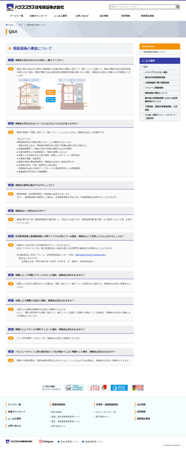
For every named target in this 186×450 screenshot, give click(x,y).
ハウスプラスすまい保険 (156, 72)
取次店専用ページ (69, 442)
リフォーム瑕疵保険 (154, 88)
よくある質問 (60, 16)
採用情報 (125, 16)
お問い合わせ (82, 16)
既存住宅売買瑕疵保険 (155, 78)
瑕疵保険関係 (58, 405)
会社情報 (104, 16)
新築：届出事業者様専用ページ (65, 417)
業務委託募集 (147, 16)
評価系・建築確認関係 (107, 405)
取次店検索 (56, 412)
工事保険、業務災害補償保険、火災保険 (161, 108)
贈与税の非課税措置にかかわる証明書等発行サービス (161, 100)
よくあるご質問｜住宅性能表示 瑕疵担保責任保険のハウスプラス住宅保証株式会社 (35, 7)
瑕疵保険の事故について (154, 52)
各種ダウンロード (38, 16)
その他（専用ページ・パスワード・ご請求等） (161, 117)
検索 (178, 7)
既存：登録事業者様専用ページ (65, 422)
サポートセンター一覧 (106, 412)
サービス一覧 (16, 16)
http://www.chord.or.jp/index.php (90, 255)
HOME (11, 25)
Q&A (20, 25)
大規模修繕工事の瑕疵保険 (157, 83)
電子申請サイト (58, 426)
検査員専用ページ (94, 442)
